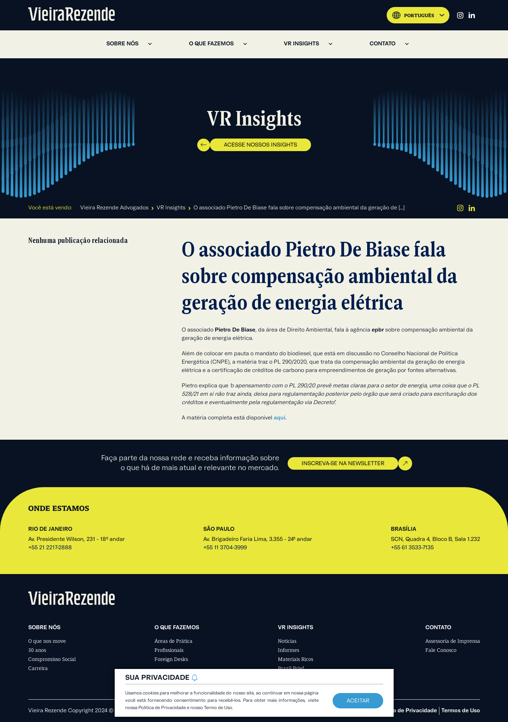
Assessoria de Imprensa (452, 641)
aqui (279, 418)
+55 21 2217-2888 (50, 548)
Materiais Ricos (295, 659)
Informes (288, 650)
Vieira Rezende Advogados (114, 208)
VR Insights (171, 208)
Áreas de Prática (173, 641)
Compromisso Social (52, 659)
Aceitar (358, 701)
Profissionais (168, 650)
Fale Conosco (440, 650)
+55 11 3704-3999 (225, 548)
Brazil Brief (291, 668)
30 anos (37, 650)
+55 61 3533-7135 (412, 548)
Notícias (287, 641)
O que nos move (47, 641)
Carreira (38, 668)
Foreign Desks (171, 659)
